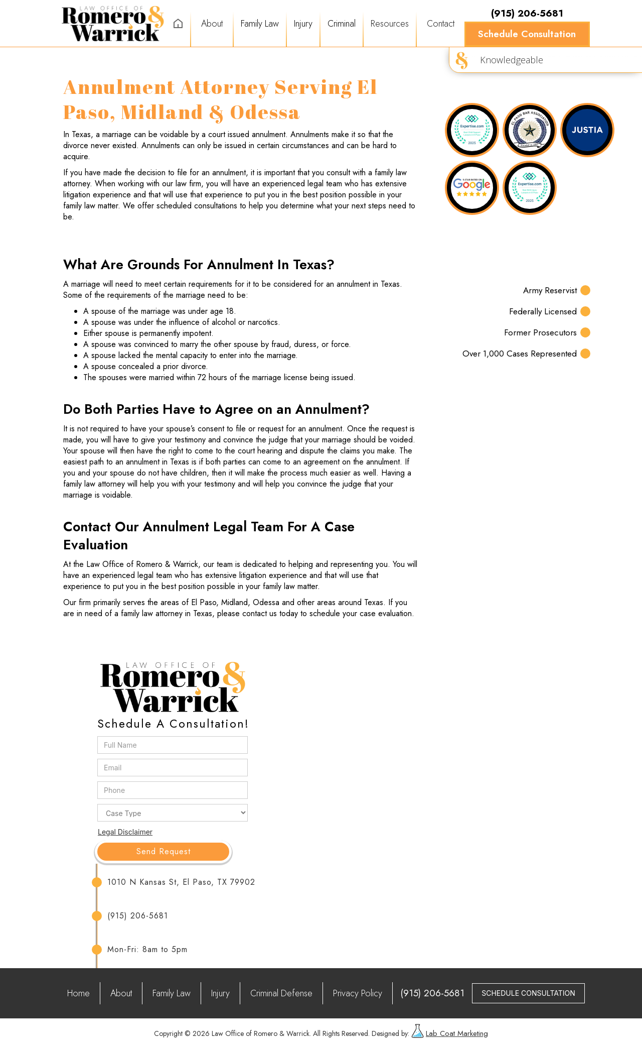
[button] (260, 24)
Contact (440, 23)
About (212, 23)
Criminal (342, 23)
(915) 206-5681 (137, 916)
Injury (303, 23)
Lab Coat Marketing (457, 1033)
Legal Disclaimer (125, 832)
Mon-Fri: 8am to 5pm (147, 950)
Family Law (260, 23)
